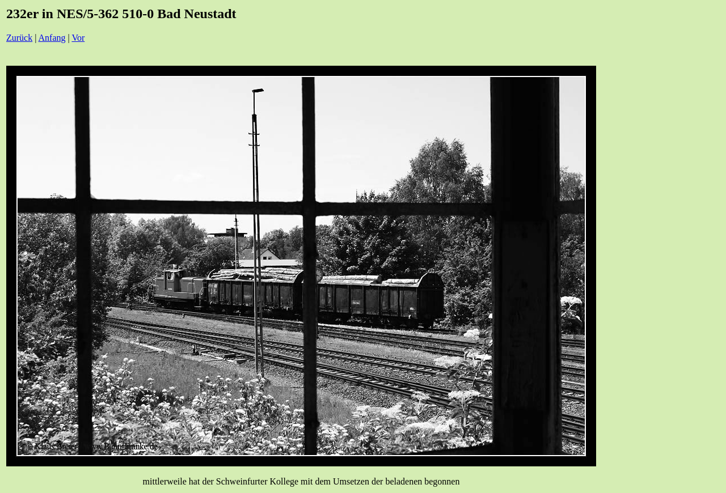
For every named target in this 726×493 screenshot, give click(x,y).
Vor (78, 37)
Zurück (19, 37)
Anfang (52, 37)
